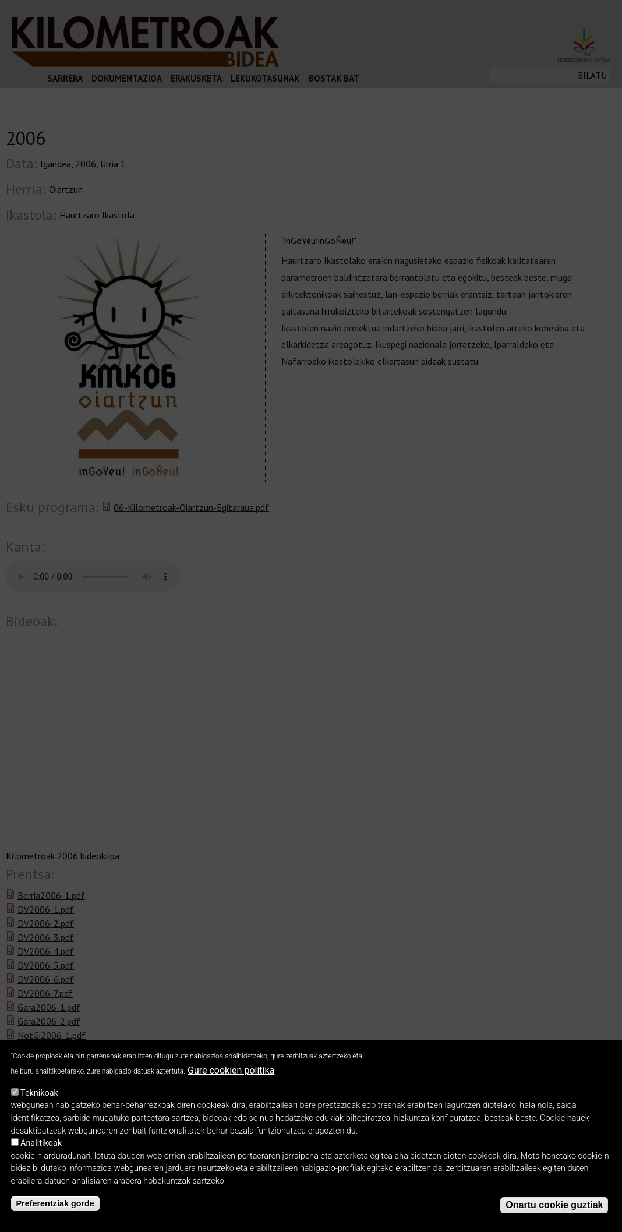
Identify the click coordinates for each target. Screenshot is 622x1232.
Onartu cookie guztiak (554, 1205)
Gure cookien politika (231, 1070)
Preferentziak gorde (55, 1203)
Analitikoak (41, 1143)
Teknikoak (39, 1093)
